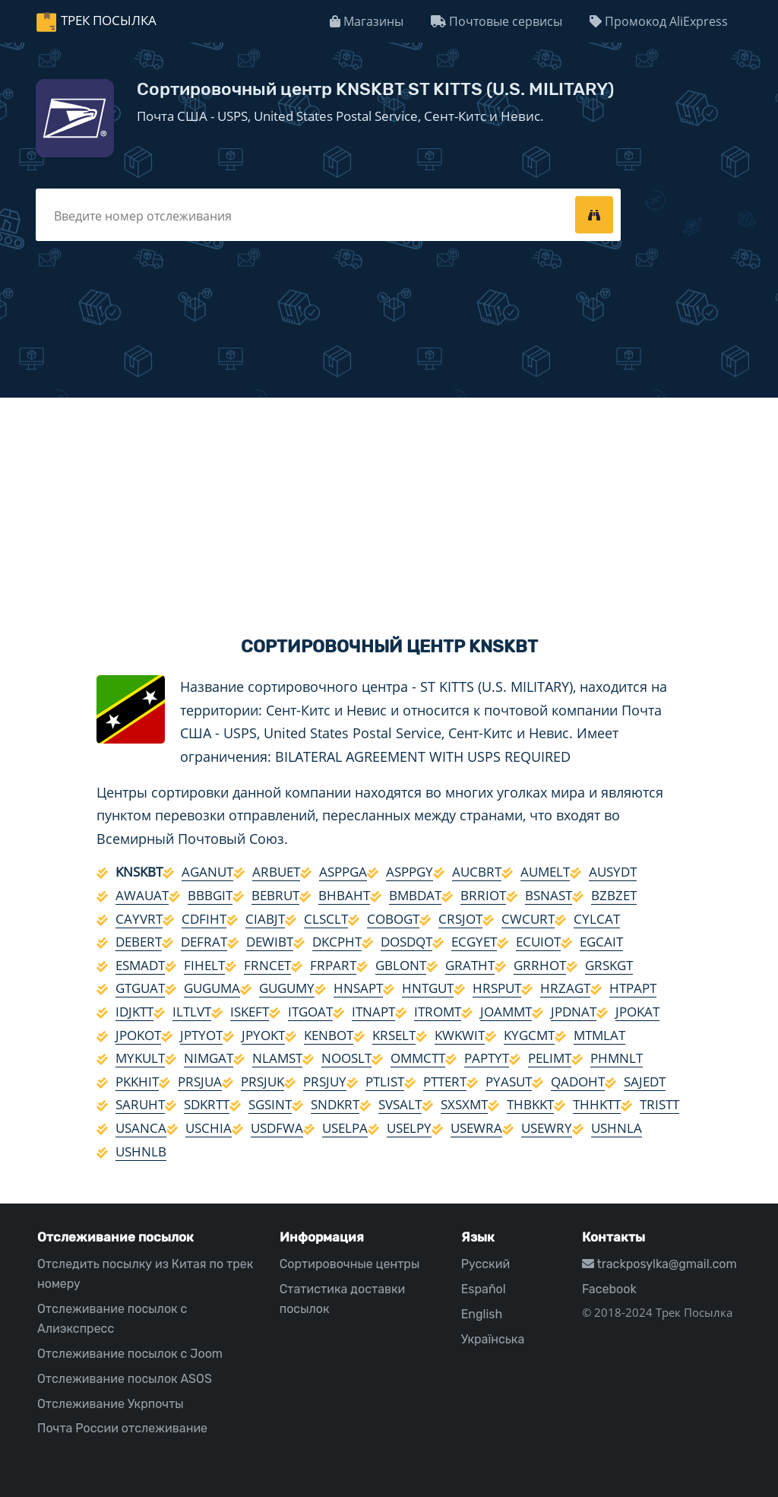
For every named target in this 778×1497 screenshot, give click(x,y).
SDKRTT (206, 1104)
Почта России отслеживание (122, 1428)
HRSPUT (497, 988)
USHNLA (616, 1128)
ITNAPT (373, 1011)
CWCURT (528, 919)
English (482, 1314)
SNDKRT (335, 1104)
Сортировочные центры (350, 1264)
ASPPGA (343, 871)
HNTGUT (428, 988)
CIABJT (265, 919)
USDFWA (277, 1128)
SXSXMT (464, 1104)
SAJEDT (645, 1081)
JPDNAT (573, 1011)
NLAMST (277, 1058)
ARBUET (276, 871)
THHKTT (597, 1104)
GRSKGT (609, 965)
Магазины (366, 21)
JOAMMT (506, 1011)
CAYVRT (139, 919)
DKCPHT (337, 941)
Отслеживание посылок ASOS (124, 1379)
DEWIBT (269, 941)
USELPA (345, 1128)
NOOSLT (346, 1058)
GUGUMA (212, 988)
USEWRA (476, 1128)
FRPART (333, 965)
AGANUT (207, 871)
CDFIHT (204, 919)
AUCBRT (476, 871)
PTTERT (444, 1081)
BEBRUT (275, 895)
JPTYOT (201, 1035)
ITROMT (437, 1011)
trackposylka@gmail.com (659, 1264)
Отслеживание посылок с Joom (130, 1353)
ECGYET (474, 941)
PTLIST (384, 1081)
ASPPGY (409, 871)
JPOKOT (138, 1035)
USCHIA (208, 1128)
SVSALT (400, 1104)
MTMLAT (599, 1035)
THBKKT (530, 1104)
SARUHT (140, 1104)
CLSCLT (326, 919)
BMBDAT (415, 895)
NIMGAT (208, 1058)
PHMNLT (616, 1058)
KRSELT (394, 1035)
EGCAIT (601, 941)
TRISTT (659, 1104)
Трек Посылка (109, 20)
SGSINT (270, 1104)
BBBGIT (210, 895)
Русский (485, 1264)
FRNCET (267, 965)
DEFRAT (204, 941)
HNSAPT (358, 988)
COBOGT (393, 919)
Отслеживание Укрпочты (110, 1404)
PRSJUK (262, 1081)
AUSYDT (613, 871)
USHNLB (140, 1151)
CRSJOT (460, 919)
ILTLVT (191, 1011)
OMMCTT (418, 1058)
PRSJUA (200, 1081)
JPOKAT (637, 1011)
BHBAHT (344, 895)
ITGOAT (310, 1011)
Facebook (609, 1289)
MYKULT (140, 1058)
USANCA (140, 1128)
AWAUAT (142, 895)
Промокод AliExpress (659, 21)
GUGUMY (287, 988)
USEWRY (546, 1128)
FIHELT (204, 965)
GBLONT (400, 965)
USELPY (409, 1128)
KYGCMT (529, 1035)
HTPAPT (632, 988)
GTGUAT (140, 988)
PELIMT (549, 1058)
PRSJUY (324, 1081)
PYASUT (508, 1081)
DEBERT (138, 941)
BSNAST (548, 895)
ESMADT (140, 965)
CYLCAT (597, 919)
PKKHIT (137, 1081)
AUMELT (545, 871)
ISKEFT (249, 1011)
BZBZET (614, 895)
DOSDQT (406, 941)
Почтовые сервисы (496, 21)
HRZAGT (565, 988)
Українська (493, 1339)
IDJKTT (134, 1011)
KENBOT (328, 1035)
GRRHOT (540, 965)
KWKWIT (460, 1035)
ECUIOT (538, 941)
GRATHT (470, 965)
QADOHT (578, 1081)
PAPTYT (486, 1058)
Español (483, 1289)
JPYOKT (263, 1035)
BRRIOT (483, 895)
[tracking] (594, 214)
